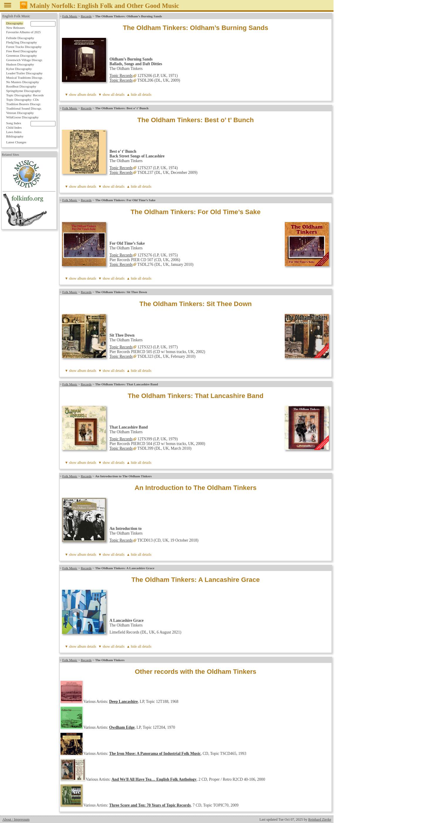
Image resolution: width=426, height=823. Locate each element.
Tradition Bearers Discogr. (23, 104)
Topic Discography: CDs (22, 99)
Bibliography (14, 136)
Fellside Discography (20, 38)
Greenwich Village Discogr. (24, 60)
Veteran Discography (20, 113)
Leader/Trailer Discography (24, 73)
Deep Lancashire (123, 701)
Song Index (13, 123)
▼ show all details (111, 95)
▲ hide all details (139, 95)
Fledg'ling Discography (21, 42)
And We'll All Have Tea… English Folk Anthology (154, 779)
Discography (14, 23)
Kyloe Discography (19, 68)
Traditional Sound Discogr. (24, 108)
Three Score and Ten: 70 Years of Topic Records (150, 805)
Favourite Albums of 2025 (23, 32)
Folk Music (69, 16)
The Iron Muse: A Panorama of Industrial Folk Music (155, 753)
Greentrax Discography (21, 55)
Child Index (14, 127)
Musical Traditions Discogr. (24, 77)
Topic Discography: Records (25, 95)
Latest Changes (16, 142)
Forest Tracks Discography (24, 46)
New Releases (15, 27)
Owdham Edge (122, 727)
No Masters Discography (22, 82)
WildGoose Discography (22, 117)
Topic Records (121, 75)
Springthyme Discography (23, 91)
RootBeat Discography (21, 86)
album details (86, 95)
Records (86, 16)
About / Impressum (16, 819)
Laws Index (14, 132)
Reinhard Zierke (319, 819)
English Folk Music (16, 16)
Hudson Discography (20, 64)
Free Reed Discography (21, 51)
